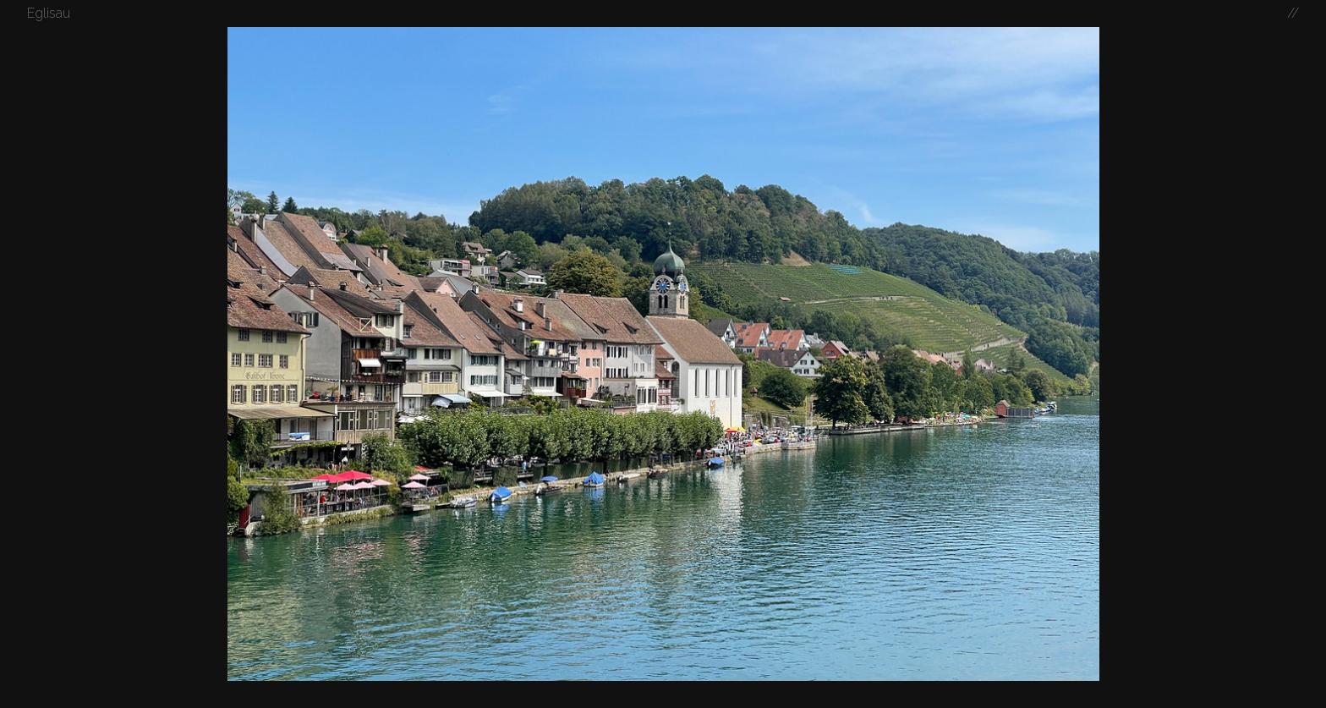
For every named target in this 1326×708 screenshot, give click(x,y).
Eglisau (48, 13)
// (1293, 13)
